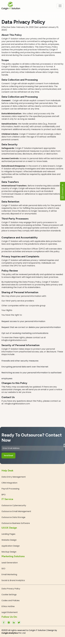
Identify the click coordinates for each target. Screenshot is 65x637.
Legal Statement (9, 612)
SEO (3, 568)
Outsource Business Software (15, 523)
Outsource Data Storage (13, 517)
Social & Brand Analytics (13, 580)
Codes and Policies (10, 600)
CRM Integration (9, 482)
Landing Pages (8, 534)
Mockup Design (8, 551)
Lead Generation (9, 562)
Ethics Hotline (8, 606)
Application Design (10, 545)
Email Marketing (9, 574)
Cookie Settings (9, 594)
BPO (3, 494)
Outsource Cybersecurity (13, 505)
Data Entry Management (13, 476)
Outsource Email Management (16, 511)
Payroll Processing (10, 488)
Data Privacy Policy (10, 588)
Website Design (9, 540)
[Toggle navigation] (60, 5)
